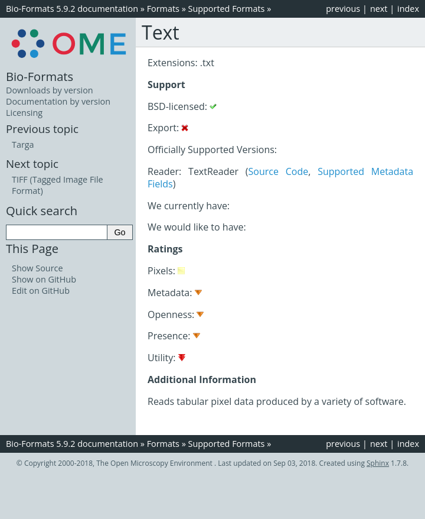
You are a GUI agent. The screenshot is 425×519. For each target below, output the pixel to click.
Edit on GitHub (41, 290)
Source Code (279, 171)
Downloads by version (49, 90)
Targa (23, 144)
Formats (163, 8)
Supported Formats (226, 8)
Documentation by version (58, 101)
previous (343, 8)
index (408, 8)
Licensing (24, 112)
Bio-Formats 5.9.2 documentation (72, 8)
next (379, 8)
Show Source (37, 268)
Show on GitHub (44, 279)
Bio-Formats (39, 76)
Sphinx (378, 463)
